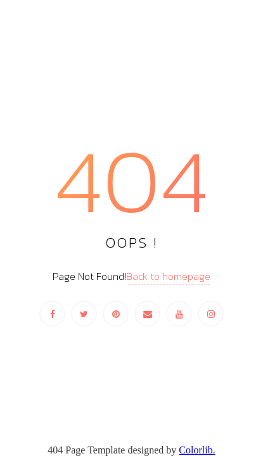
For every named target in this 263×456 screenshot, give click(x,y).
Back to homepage (168, 276)
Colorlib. (197, 450)
